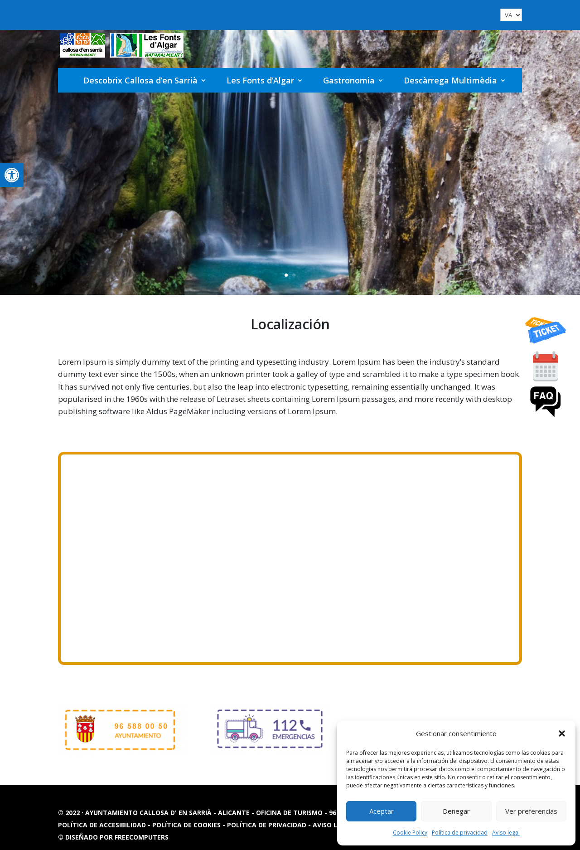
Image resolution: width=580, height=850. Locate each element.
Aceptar (381, 811)
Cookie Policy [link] (410, 832)
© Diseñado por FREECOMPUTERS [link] (113, 837)
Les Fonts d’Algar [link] (260, 80)
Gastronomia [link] (349, 80)
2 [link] (293, 275)
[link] (12, 175)
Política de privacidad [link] (460, 832)
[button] (561, 733)
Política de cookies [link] (187, 825)
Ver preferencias (531, 811)
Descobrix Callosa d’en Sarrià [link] (140, 80)
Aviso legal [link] (506, 832)
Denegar (456, 811)
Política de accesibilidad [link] (103, 825)
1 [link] (286, 275)
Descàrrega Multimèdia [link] (450, 80)
